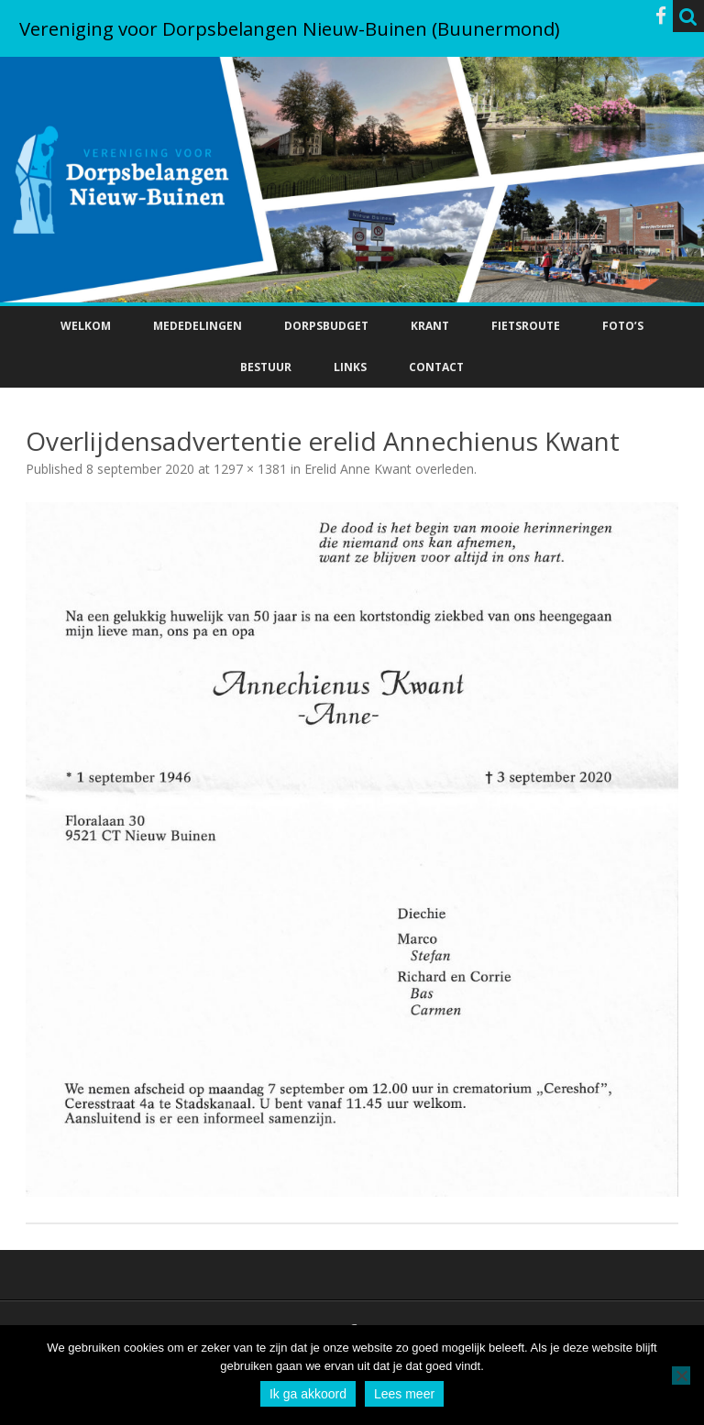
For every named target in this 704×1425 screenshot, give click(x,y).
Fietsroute (525, 326)
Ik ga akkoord (308, 1394)
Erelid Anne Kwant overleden (389, 468)
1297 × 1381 (250, 468)
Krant (430, 326)
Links (350, 367)
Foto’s (623, 326)
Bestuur (266, 367)
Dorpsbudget (326, 326)
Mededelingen (197, 326)
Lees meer (404, 1394)
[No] (681, 1375)
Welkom (85, 326)
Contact (436, 367)
